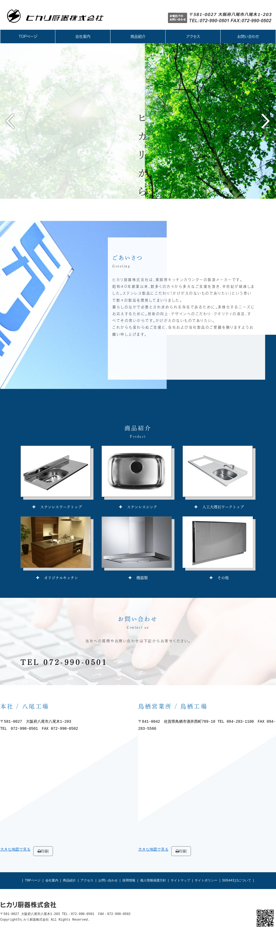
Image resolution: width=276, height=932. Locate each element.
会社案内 (51, 881)
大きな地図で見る (15, 849)
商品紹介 (69, 881)
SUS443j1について (236, 881)
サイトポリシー (206, 881)
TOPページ (33, 881)
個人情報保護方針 (153, 881)
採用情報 (128, 881)
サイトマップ (180, 881)
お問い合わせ (108, 881)
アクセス (86, 881)
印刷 (43, 851)
